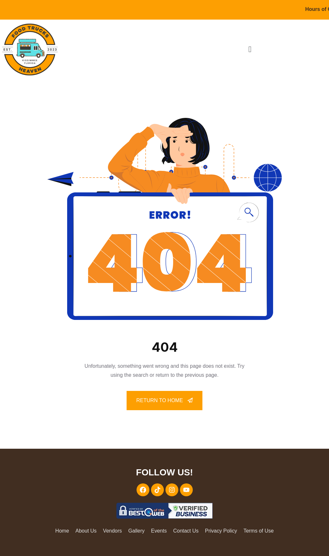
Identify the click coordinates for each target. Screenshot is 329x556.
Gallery (136, 531)
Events (159, 531)
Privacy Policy (221, 531)
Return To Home (164, 400)
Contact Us (186, 531)
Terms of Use (259, 531)
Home (62, 531)
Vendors (112, 531)
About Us (86, 531)
